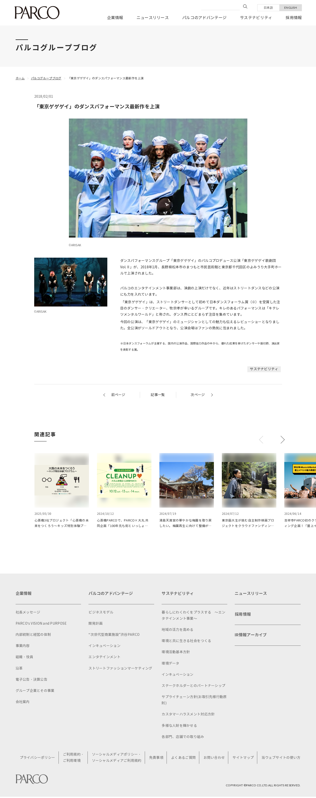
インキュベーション (104, 647)
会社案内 (23, 703)
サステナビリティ (256, 17)
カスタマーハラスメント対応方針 (188, 716)
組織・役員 (24, 658)
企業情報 (115, 17)
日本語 (268, 7)
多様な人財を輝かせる (179, 727)
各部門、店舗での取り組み (183, 738)
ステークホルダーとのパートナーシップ (193, 687)
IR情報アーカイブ (251, 636)
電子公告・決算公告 (32, 681)
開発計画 (95, 625)
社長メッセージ (28, 614)
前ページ (118, 395)
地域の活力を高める (178, 631)
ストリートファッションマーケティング (120, 670)
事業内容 (23, 647)
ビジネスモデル (100, 614)
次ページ (198, 395)
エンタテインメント (104, 658)
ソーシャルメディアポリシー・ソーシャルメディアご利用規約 (117, 759)
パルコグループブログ (46, 78)
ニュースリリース (153, 17)
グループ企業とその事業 (35, 692)
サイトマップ (243, 759)
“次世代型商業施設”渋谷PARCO (114, 636)
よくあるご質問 (183, 759)
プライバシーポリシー (37, 759)
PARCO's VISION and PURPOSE (41, 625)
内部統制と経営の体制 (33, 636)
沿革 (19, 670)
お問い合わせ (214, 759)
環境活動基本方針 (176, 653)
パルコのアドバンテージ (204, 17)
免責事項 (156, 759)
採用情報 (294, 17)
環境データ (170, 665)
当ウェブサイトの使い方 (280, 759)
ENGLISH (290, 7)
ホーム (20, 78)
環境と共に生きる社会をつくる (186, 642)
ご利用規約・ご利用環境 (73, 759)
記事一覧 (158, 395)
